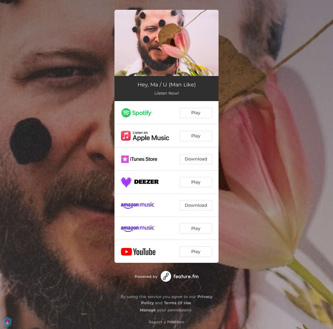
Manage (148, 309)
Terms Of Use (177, 302)
